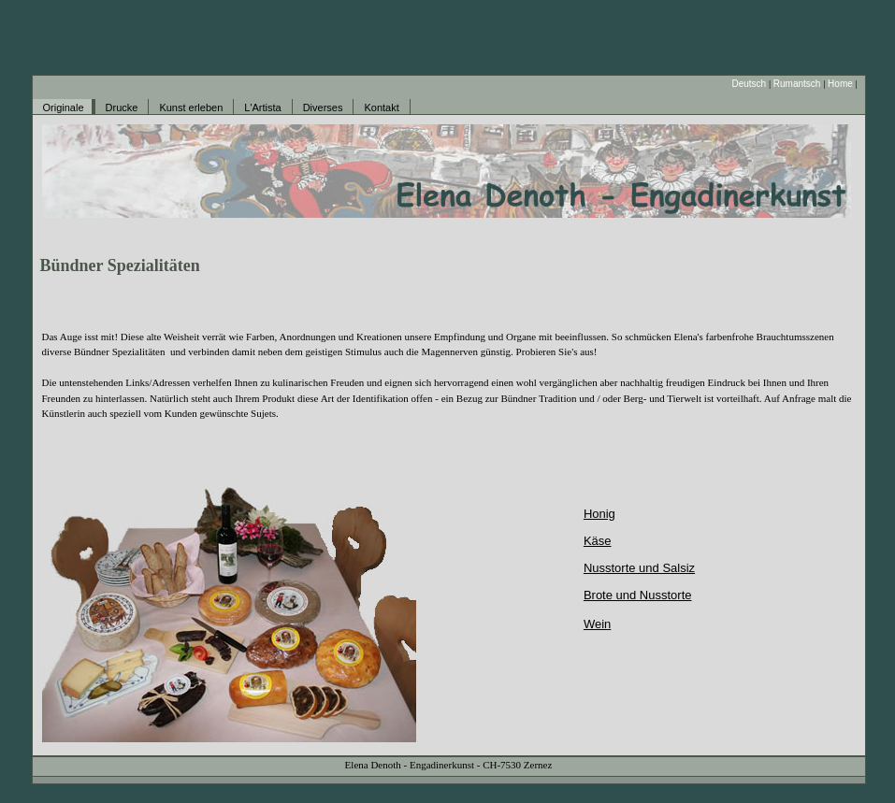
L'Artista (262, 107)
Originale (63, 107)
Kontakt (381, 107)
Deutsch (748, 84)
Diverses (323, 107)
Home (840, 84)
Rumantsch (797, 84)
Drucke (122, 107)
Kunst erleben (191, 107)
